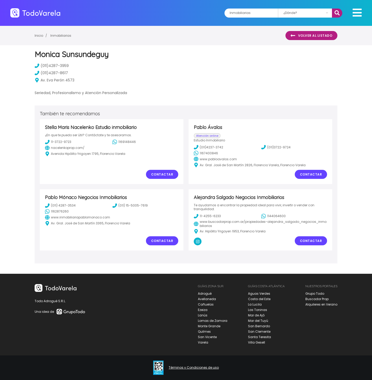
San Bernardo (259, 326)
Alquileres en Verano (321, 304)
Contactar (162, 174)
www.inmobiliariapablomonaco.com (77, 217)
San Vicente (207, 337)
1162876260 (57, 211)
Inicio (39, 35)
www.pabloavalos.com (215, 159)
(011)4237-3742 (208, 147)
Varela (203, 342)
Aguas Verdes (259, 293)
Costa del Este (259, 299)
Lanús (202, 315)
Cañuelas (206, 304)
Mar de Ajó (256, 315)
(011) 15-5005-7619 (130, 205)
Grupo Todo (314, 293)
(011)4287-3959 (52, 65)
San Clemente (259, 331)
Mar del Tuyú (258, 320)
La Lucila (255, 304)
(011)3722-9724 (276, 147)
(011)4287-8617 (51, 73)
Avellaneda (207, 299)
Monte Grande (209, 326)
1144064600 (273, 216)
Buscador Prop (317, 299)
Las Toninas (257, 310)
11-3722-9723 (58, 142)
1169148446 (124, 142)
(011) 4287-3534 (60, 205)
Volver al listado (311, 35)
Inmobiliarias (60, 35)
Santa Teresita (259, 337)
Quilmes (204, 331)
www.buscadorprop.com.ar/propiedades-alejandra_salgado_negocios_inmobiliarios (260, 224)
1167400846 (206, 153)
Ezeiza (202, 310)
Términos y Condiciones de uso (194, 368)
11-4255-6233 (207, 216)
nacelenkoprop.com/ (64, 148)
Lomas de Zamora (212, 320)
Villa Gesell (256, 342)
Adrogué (205, 293)
